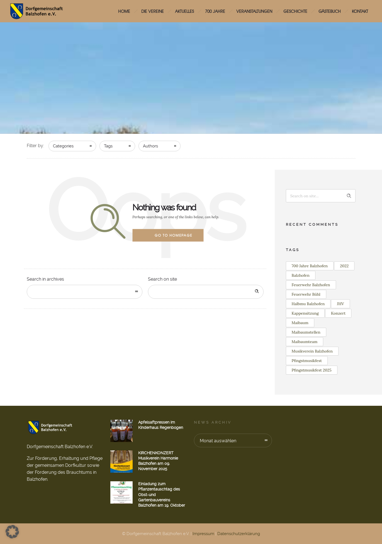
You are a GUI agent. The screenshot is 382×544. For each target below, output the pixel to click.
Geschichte (295, 11)
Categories (63, 146)
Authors (150, 146)
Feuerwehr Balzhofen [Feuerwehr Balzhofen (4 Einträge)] (311, 284)
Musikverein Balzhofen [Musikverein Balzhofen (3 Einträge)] (312, 351)
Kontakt (360, 11)
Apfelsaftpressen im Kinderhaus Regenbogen (160, 425)
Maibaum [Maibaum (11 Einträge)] (300, 322)
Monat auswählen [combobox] (218, 440)
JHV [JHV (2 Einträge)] (340, 303)
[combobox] (84, 292)
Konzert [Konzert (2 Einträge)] (338, 313)
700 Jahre (215, 11)
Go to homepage (173, 235)
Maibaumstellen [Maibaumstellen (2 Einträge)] (306, 332)
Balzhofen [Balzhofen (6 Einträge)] (301, 275)
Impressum (203, 533)
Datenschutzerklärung (238, 533)
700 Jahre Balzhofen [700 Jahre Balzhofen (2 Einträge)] (310, 265)
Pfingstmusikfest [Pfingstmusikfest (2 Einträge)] (307, 360)
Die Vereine (152, 11)
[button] (12, 531)
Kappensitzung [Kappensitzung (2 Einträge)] (305, 313)
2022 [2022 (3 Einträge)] (344, 265)
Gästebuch (329, 11)
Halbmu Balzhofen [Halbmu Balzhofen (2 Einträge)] (308, 303)
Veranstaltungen (254, 11)
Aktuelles (184, 11)
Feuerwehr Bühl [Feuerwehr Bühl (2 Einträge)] (306, 294)
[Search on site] (206, 292)
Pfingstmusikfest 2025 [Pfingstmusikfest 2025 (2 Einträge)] (312, 370)
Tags (108, 146)
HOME (124, 11)
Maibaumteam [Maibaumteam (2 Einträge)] (305, 341)
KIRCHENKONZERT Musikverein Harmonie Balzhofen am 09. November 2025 (158, 461)
